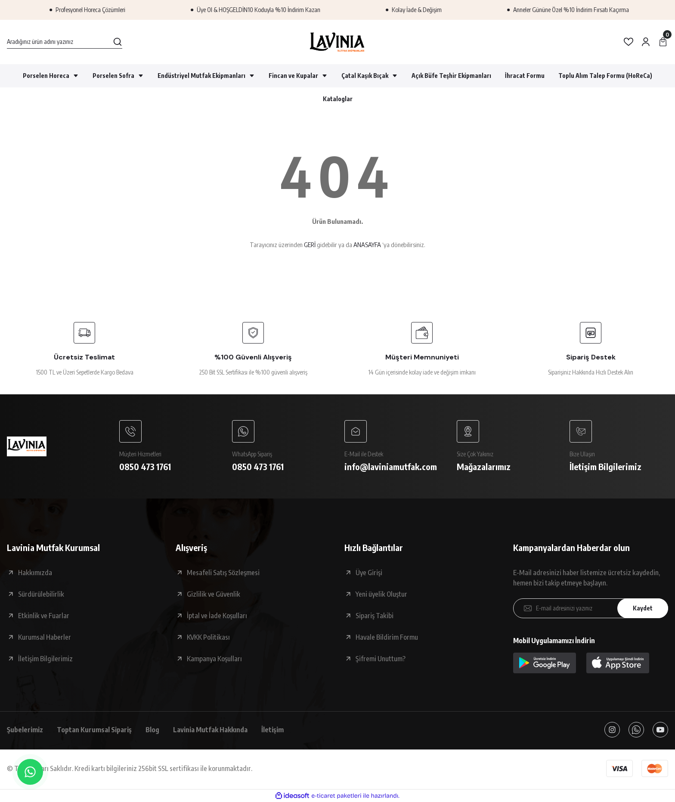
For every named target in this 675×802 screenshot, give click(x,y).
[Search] (64, 42)
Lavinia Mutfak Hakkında (210, 729)
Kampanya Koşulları (214, 658)
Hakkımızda (35, 572)
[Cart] (663, 42)
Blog (152, 729)
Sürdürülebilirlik (41, 594)
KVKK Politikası (208, 637)
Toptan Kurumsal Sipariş (94, 729)
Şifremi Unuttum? (381, 658)
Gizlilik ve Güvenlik (213, 594)
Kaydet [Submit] (643, 608)
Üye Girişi (369, 572)
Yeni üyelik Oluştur (381, 594)
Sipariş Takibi (374, 615)
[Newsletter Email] (590, 608)
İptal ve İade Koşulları (217, 615)
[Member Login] (646, 42)
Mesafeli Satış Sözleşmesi (223, 572)
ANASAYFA (367, 244)
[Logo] (337, 42)
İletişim (272, 729)
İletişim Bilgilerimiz (45, 658)
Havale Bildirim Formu (387, 637)
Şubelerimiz (25, 729)
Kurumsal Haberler (44, 637)
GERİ (310, 244)
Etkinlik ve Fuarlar (43, 615)
